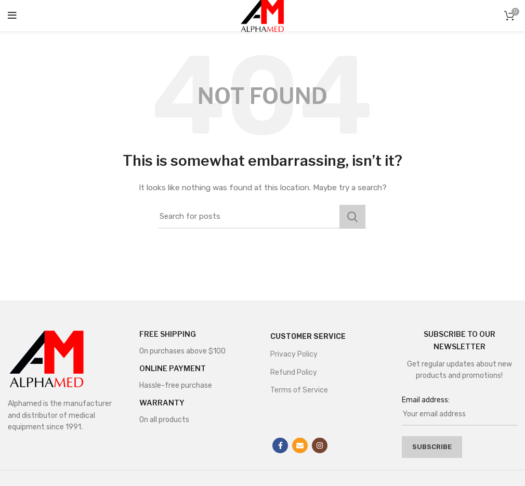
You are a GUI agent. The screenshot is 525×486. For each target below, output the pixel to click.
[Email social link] (300, 445)
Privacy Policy (294, 354)
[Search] (262, 217)
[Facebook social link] (280, 445)
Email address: (426, 400)
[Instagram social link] (319, 445)
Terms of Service (299, 390)
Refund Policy (293, 372)
